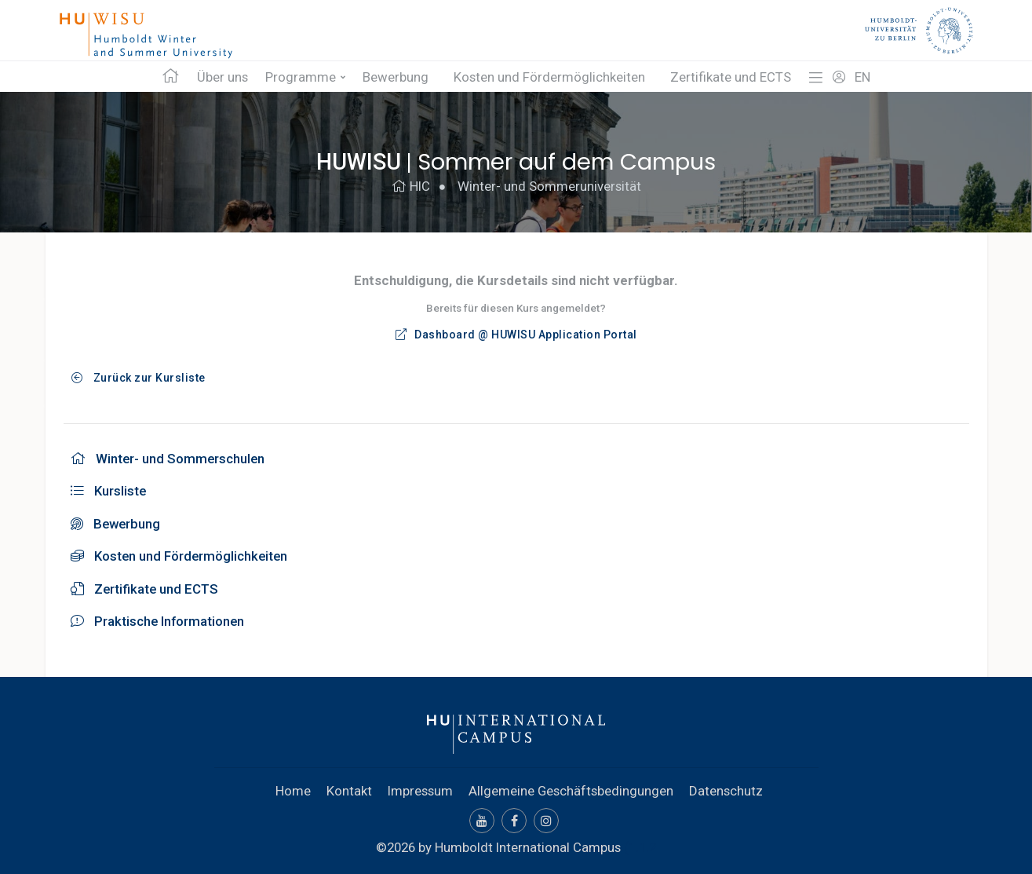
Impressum (420, 791)
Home (293, 791)
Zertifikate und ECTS (730, 77)
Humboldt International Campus (528, 847)
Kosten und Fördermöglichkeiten (549, 77)
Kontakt (349, 791)
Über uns (222, 77)
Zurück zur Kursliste (138, 377)
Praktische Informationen (157, 621)
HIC (411, 186)
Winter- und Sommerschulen (167, 458)
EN (862, 77)
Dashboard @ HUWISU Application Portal (516, 334)
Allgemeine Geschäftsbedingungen (571, 791)
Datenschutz (726, 791)
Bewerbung (395, 77)
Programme (300, 77)
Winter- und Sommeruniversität (549, 186)
